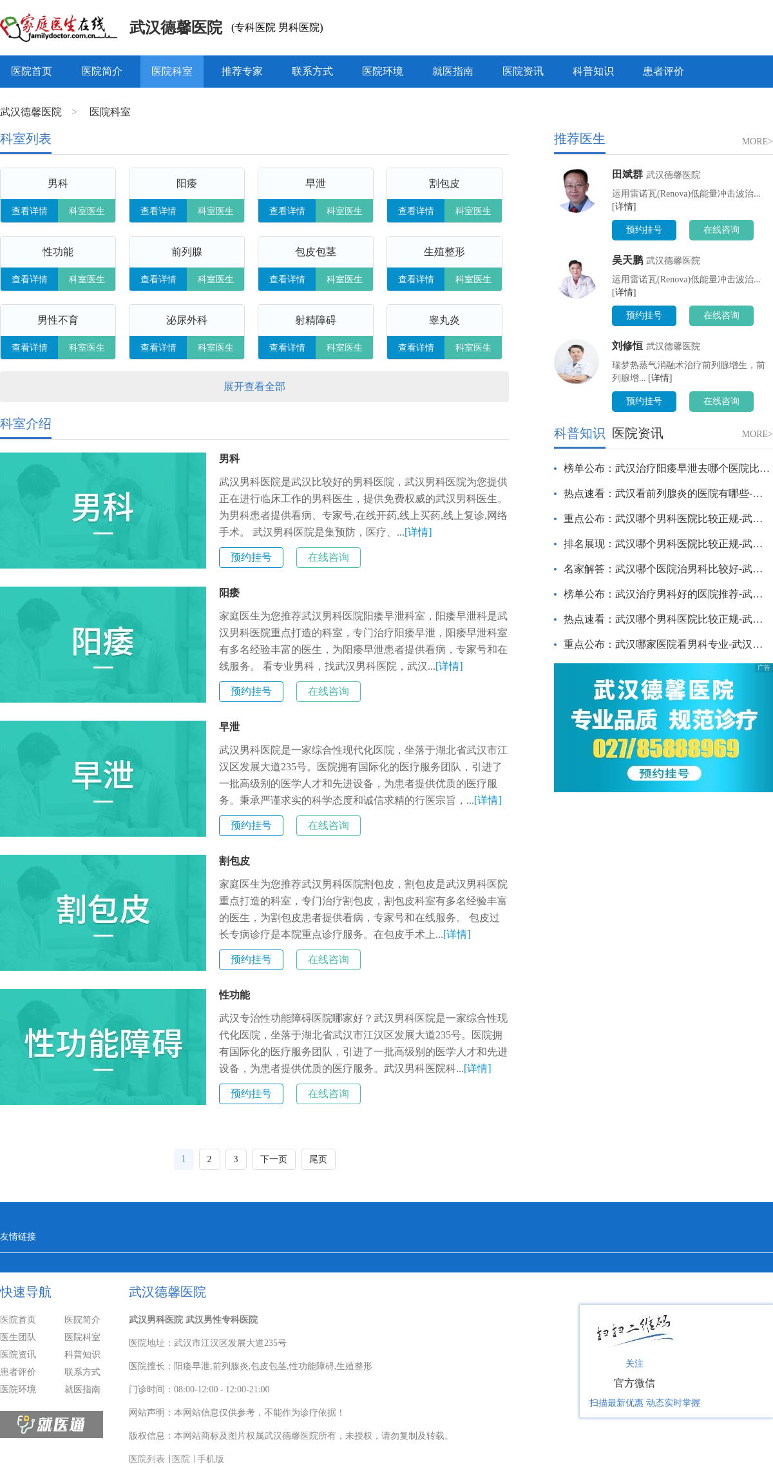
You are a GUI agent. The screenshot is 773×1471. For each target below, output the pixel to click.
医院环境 (382, 71)
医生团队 (18, 1337)
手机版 (210, 1459)
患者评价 (663, 71)
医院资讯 (523, 71)
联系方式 (312, 71)
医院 (181, 1459)
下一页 (273, 1159)
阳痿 (229, 592)
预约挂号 (251, 557)
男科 (229, 458)
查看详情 (30, 211)
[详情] (418, 532)
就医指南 (452, 71)
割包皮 (234, 860)
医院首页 (31, 71)
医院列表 (147, 1459)
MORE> (757, 141)
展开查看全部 (254, 386)
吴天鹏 (627, 260)
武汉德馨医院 (175, 27)
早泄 (229, 726)
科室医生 (87, 211)
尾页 (318, 1159)
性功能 (234, 994)
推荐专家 (242, 71)
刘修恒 (627, 345)
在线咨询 (328, 557)
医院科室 (172, 71)
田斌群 (627, 174)
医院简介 (101, 71)
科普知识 (593, 71)
